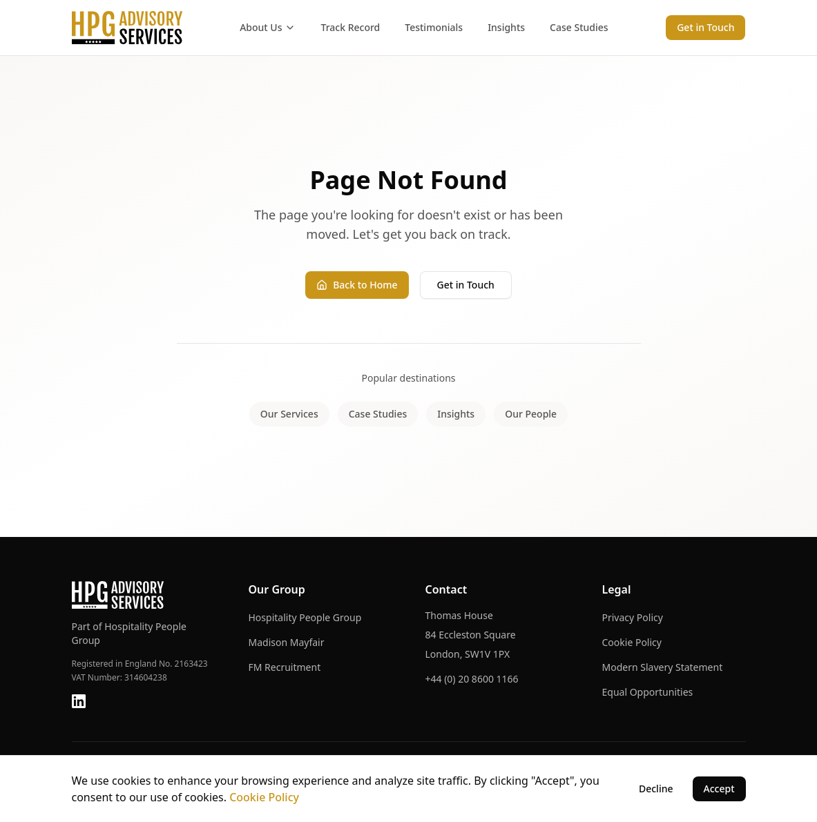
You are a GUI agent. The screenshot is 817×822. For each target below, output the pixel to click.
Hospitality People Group (305, 617)
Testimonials (434, 27)
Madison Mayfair (287, 642)
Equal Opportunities (647, 691)
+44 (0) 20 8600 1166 (472, 678)
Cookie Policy (632, 642)
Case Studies (579, 27)
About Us (268, 27)
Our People (531, 413)
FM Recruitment (285, 667)
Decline (656, 788)
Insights (506, 27)
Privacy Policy (632, 617)
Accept (719, 788)
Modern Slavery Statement (662, 667)
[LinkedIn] (79, 701)
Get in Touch (705, 27)
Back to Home (356, 284)
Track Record (350, 27)
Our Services (289, 413)
